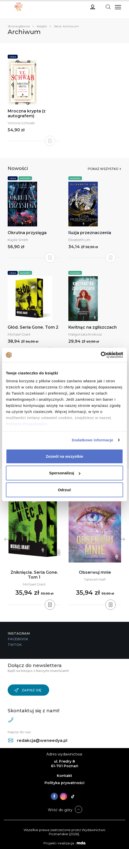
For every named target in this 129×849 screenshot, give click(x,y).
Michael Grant (19, 334)
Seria (12, 56)
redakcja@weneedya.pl (37, 740)
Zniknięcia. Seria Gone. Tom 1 (34, 575)
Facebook (18, 639)
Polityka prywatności (64, 783)
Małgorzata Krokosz (85, 334)
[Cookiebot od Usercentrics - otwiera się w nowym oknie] (100, 355)
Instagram (19, 633)
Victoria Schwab (21, 123)
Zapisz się (27, 690)
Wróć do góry (60, 810)
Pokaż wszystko (103, 169)
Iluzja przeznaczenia (89, 232)
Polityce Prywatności (26, 424)
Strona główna (19, 26)
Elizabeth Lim (79, 240)
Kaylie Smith (18, 240)
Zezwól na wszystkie (64, 456)
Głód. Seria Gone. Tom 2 (33, 327)
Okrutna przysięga (27, 232)
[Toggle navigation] (108, 6)
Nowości (25, 178)
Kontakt (64, 775)
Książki (42, 26)
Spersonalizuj (64, 473)
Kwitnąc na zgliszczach (92, 327)
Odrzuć (64, 489)
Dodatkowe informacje (92, 440)
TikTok (15, 645)
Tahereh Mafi (95, 579)
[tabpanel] (34, 544)
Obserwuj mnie (95, 572)
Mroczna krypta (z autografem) (27, 113)
